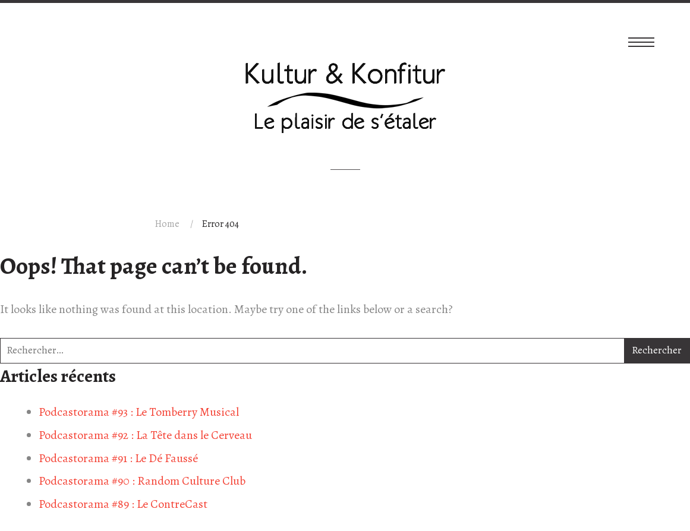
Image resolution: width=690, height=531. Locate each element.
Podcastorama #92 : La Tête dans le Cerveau (145, 435)
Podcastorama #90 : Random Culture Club (142, 481)
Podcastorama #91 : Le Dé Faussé (118, 458)
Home (167, 223)
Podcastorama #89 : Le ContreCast (123, 504)
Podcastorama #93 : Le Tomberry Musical (139, 412)
